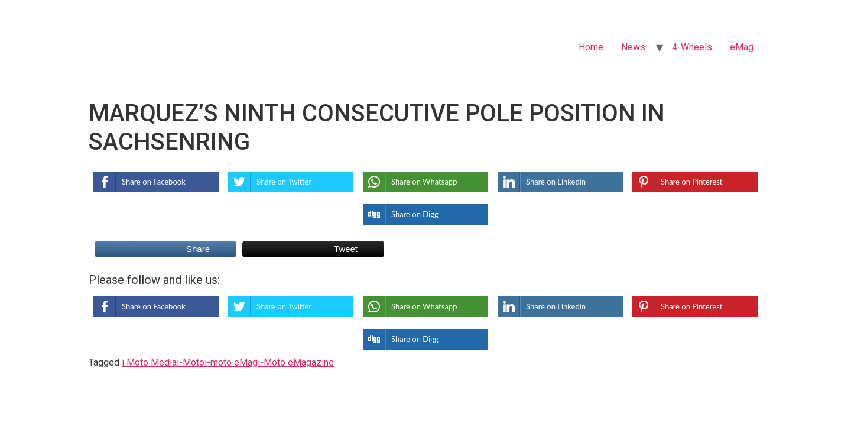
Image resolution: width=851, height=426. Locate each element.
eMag (741, 47)
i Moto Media (149, 362)
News (633, 47)
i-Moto (190, 362)
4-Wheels (692, 47)
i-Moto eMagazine (296, 362)
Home (591, 47)
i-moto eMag (231, 362)
